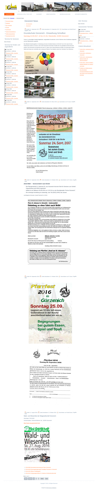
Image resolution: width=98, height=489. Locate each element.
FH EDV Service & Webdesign (51, 487)
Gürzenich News (9, 21)
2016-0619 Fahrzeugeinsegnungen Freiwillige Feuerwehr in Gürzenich (41, 469)
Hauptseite (9, 14)
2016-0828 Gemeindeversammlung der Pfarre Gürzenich (38, 467)
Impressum (8, 29)
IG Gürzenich (29, 24)
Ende (46, 478)
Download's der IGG (10, 35)
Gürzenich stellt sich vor (24, 14)
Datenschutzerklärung (11, 31)
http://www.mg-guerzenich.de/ (32, 423)
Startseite (12, 18)
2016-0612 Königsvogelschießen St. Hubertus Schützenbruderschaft (41, 473)
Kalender (39, 14)
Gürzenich (28, 26)
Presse (7, 27)
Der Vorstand (9, 25)
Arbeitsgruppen (50, 14)
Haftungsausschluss (10, 33)
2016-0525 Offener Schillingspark (33, 471)
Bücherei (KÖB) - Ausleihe (12, 53)
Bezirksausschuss (65, 14)
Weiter (42, 478)
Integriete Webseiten (81, 14)
